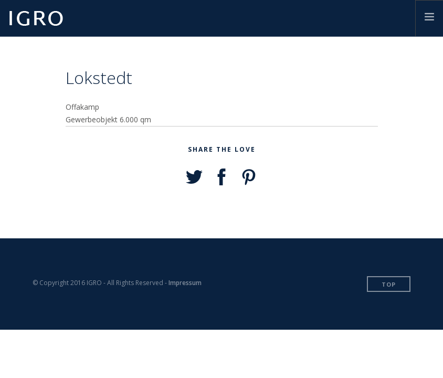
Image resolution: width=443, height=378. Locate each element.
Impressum (185, 282)
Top (389, 284)
